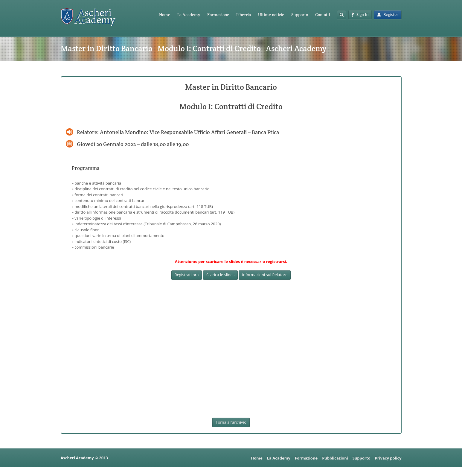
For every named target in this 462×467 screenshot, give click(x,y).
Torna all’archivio (231, 422)
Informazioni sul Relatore (264, 274)
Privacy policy (388, 458)
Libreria (243, 14)
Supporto (299, 14)
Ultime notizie (271, 14)
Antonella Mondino (123, 132)
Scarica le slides (220, 274)
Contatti (322, 14)
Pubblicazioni (335, 458)
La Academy (188, 14)
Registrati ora (187, 274)
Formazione (218, 14)
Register (387, 14)
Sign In (360, 14)
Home (164, 14)
